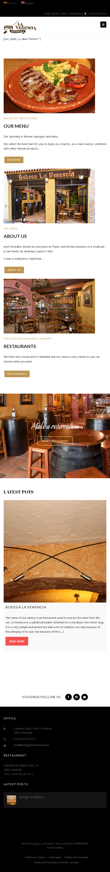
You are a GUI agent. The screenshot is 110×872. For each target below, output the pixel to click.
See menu (13, 159)
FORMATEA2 (81, 843)
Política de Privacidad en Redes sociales (56, 862)
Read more (16, 641)
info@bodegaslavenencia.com (31, 745)
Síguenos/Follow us (41, 697)
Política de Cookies (35, 857)
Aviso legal (55, 857)
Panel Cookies (55, 847)
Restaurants (17, 373)
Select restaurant (55, 441)
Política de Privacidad (76, 857)
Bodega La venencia (31, 797)
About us (14, 269)
